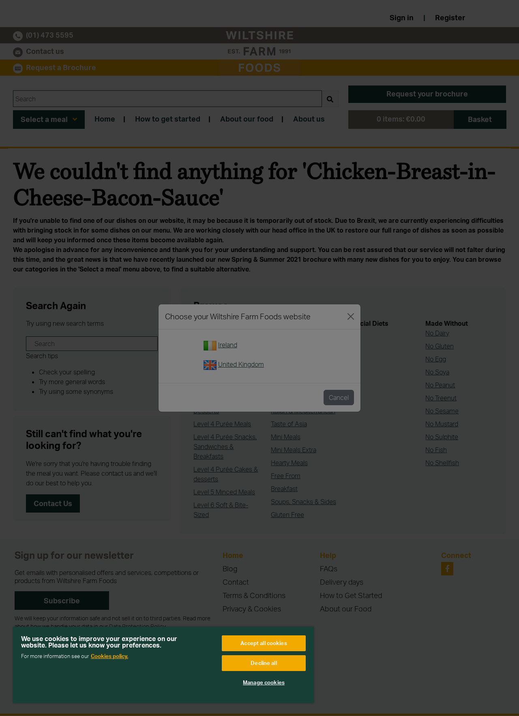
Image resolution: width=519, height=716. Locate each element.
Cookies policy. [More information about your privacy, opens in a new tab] (109, 656)
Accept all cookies (263, 643)
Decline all (264, 663)
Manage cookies (264, 682)
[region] (163, 665)
